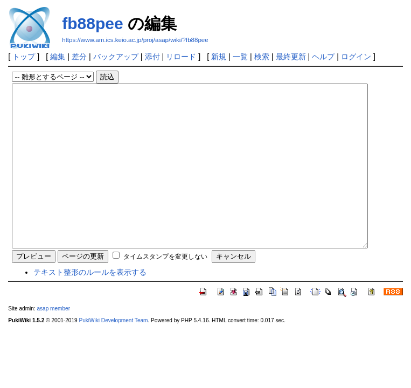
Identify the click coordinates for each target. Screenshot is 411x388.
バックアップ (115, 56)
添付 (152, 56)
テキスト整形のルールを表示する (90, 304)
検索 (261, 56)
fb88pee (92, 23)
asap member (53, 341)
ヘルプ (323, 56)
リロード (181, 56)
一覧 (240, 56)
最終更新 (291, 56)
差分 (79, 56)
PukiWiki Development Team (113, 353)
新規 (218, 56)
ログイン (356, 56)
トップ (23, 56)
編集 (57, 56)
